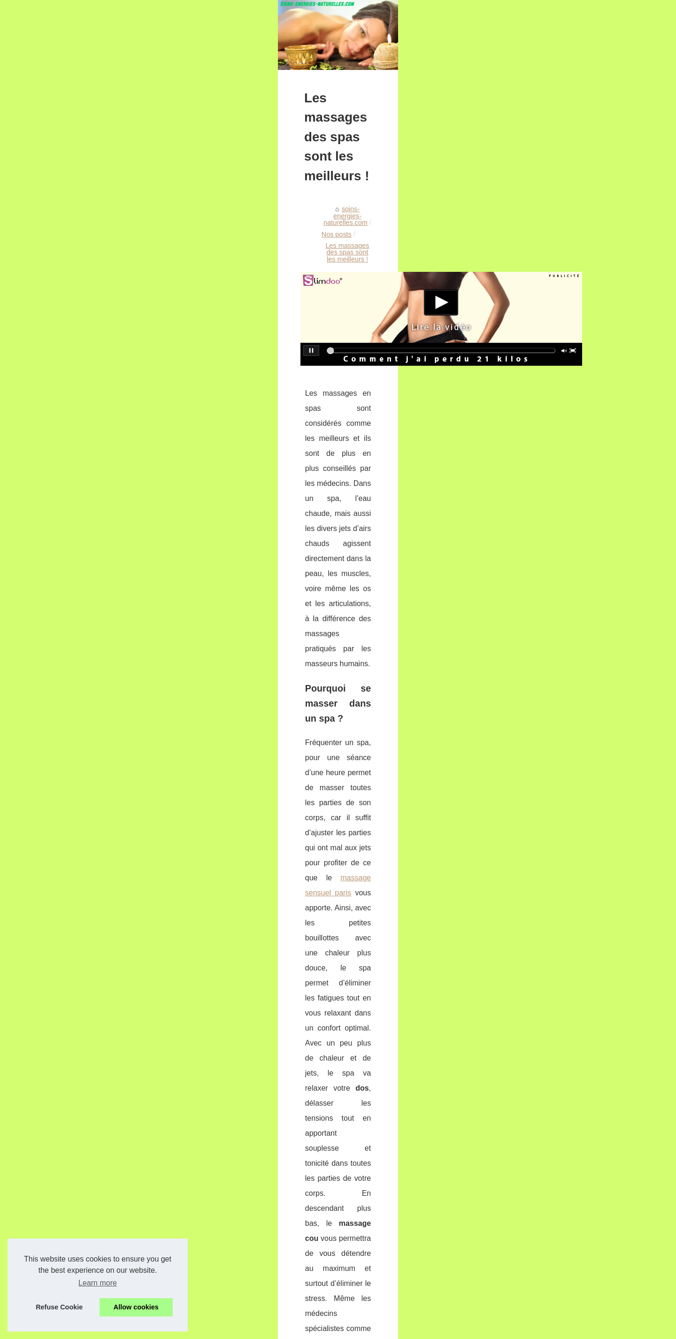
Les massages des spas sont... (537, 804)
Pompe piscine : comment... (532, 1022)
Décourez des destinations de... (538, 846)
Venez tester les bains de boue (180, 1250)
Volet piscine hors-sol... (525, 939)
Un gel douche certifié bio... (531, 763)
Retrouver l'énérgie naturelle (176, 1299)
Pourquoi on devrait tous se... (534, 826)
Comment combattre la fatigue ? (442, 1095)
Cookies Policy (223, 1328)
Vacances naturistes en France (537, 1216)
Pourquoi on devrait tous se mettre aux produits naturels (159, 1099)
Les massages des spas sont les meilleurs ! (286, 425)
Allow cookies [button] (136, 1307)
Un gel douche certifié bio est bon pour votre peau (209, 1186)
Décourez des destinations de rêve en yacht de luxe (211, 1234)
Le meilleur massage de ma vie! (182, 1170)
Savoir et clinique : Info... (528, 888)
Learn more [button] (97, 1283)
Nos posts (198, 425)
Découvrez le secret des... (529, 1043)
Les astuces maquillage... (529, 1094)
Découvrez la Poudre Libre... (533, 981)
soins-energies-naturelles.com (129, 425)
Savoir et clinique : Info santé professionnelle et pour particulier (228, 1267)
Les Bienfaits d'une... (522, 1001)
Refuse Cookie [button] (59, 1307)
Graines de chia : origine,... (531, 1165)
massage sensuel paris (277, 653)
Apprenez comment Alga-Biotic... (540, 959)
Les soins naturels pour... (528, 671)
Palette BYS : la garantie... (530, 1114)
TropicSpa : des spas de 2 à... (535, 721)
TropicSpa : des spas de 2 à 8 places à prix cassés (210, 1154)
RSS (251, 1328)
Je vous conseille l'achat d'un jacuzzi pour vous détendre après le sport (240, 1283)
